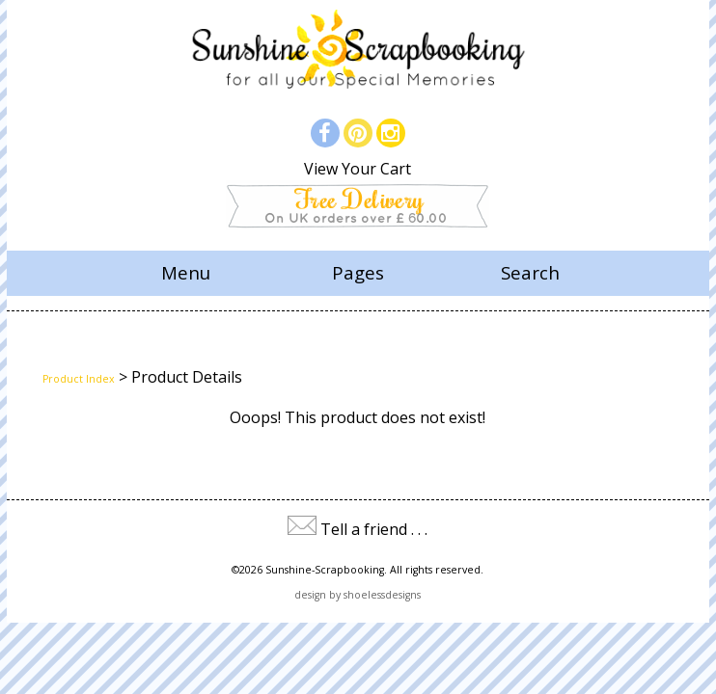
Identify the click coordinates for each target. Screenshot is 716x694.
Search (530, 272)
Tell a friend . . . (373, 529)
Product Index (78, 379)
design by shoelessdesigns (357, 594)
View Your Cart (357, 168)
